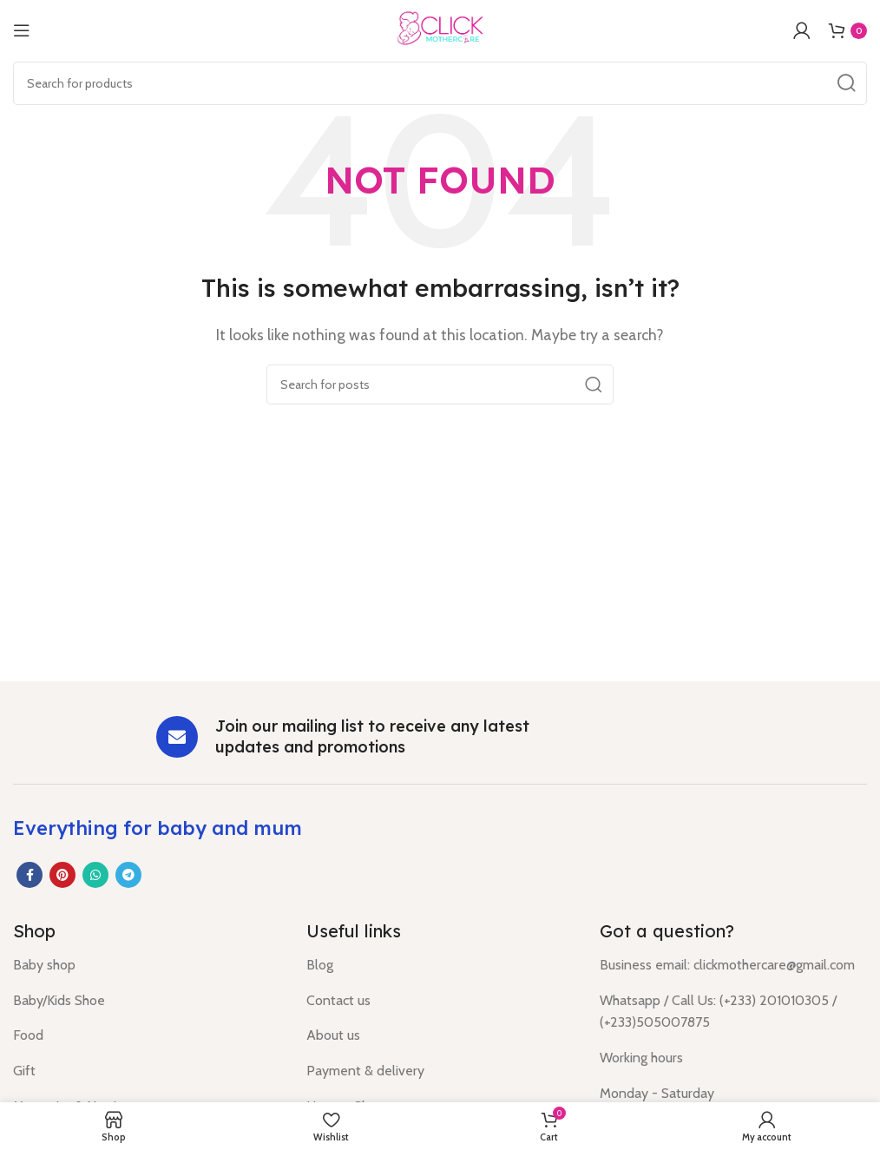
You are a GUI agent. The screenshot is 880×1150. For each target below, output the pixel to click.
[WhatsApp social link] (95, 875)
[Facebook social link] (29, 875)
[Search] (440, 83)
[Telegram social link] (128, 875)
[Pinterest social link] (62, 875)
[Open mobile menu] (21, 30)
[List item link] (146, 965)
